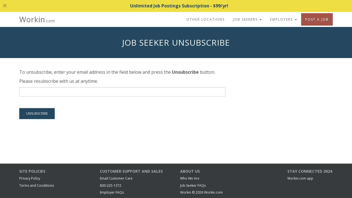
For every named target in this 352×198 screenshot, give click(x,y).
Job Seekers (247, 19)
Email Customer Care (116, 178)
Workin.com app (300, 178)
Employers (283, 19)
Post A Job (317, 19)
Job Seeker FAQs (193, 185)
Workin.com (213, 192)
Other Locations (205, 19)
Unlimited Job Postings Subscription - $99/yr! (115, 6)
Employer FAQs (112, 192)
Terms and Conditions (36, 185)
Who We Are (189, 178)
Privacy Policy (29, 178)
